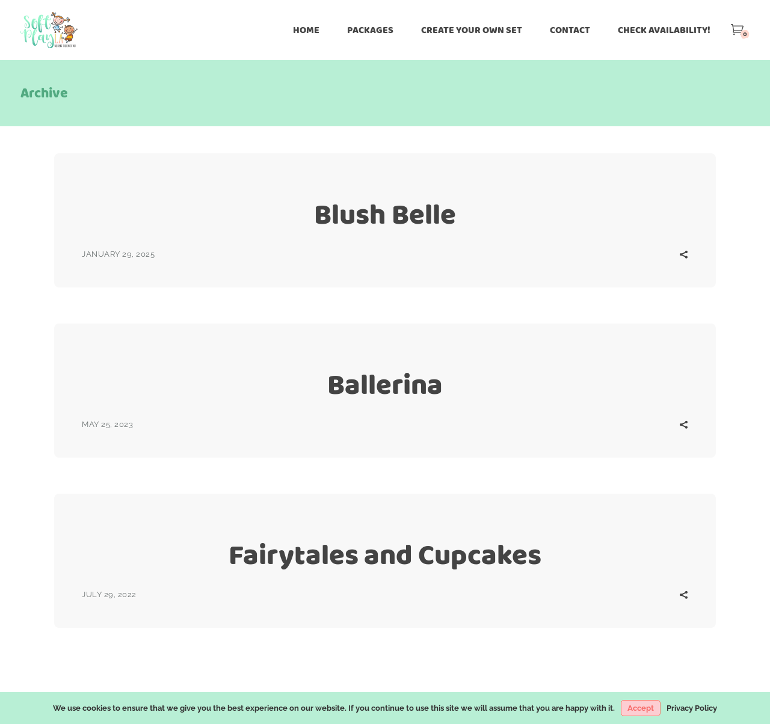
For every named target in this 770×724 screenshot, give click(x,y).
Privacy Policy (692, 708)
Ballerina (385, 384)
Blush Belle (385, 214)
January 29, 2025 (118, 254)
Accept (640, 708)
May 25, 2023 (107, 424)
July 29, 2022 (109, 594)
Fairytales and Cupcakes (385, 555)
